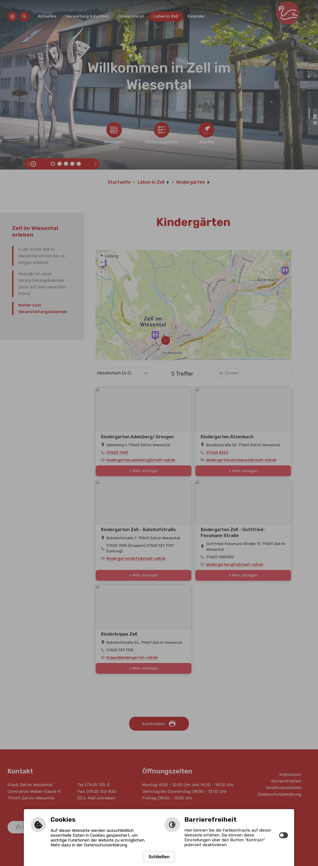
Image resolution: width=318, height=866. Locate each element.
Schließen (159, 856)
